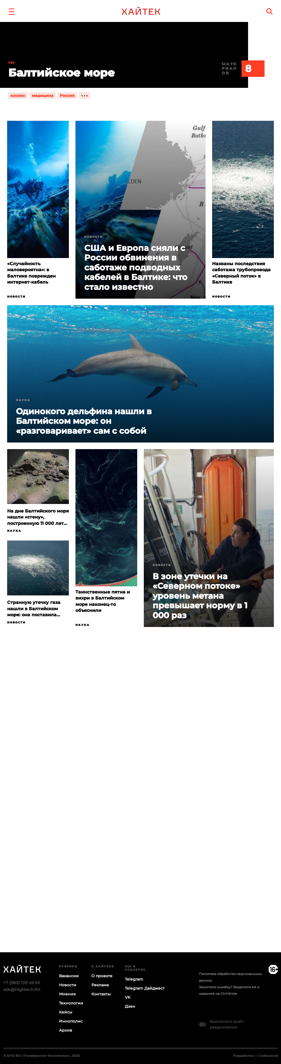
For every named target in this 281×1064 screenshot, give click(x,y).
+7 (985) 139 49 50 (21, 982)
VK (127, 997)
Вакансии (69, 975)
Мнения (67, 994)
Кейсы (65, 1012)
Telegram (134, 979)
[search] (269, 11)
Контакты (101, 994)
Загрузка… (140, 811)
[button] (11, 11)
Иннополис (71, 1021)
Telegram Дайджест (145, 988)
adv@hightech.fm (21, 989)
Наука (23, 400)
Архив (65, 1030)
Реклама (100, 984)
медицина (42, 95)
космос (17, 95)
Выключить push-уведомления (227, 1024)
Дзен (130, 1006)
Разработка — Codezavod (255, 1056)
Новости (16, 296)
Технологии (71, 1003)
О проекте (102, 975)
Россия (67, 95)
